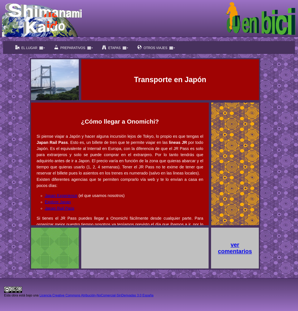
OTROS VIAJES (156, 47)
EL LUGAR (30, 47)
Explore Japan (58, 202)
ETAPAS (115, 47)
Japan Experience (61, 195)
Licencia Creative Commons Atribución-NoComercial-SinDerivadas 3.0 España (96, 295)
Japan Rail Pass (59, 208)
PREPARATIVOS (73, 47)
